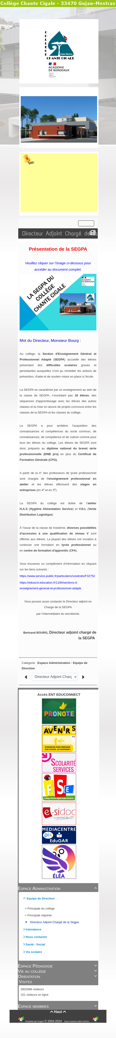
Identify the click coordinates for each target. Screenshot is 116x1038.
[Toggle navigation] (86, 13)
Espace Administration (58, 888)
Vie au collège (58, 971)
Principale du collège (41, 908)
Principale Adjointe (39, 915)
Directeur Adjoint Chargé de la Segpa (54, 922)
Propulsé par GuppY (35, 1021)
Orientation (58, 976)
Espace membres (58, 1006)
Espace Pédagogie (58, 965)
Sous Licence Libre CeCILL (77, 1021)
